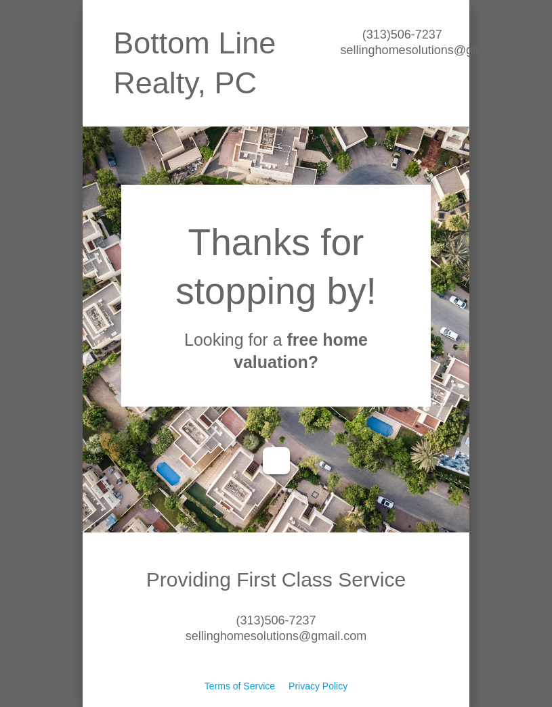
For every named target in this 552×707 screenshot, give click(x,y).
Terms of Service (240, 686)
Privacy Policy (318, 686)
